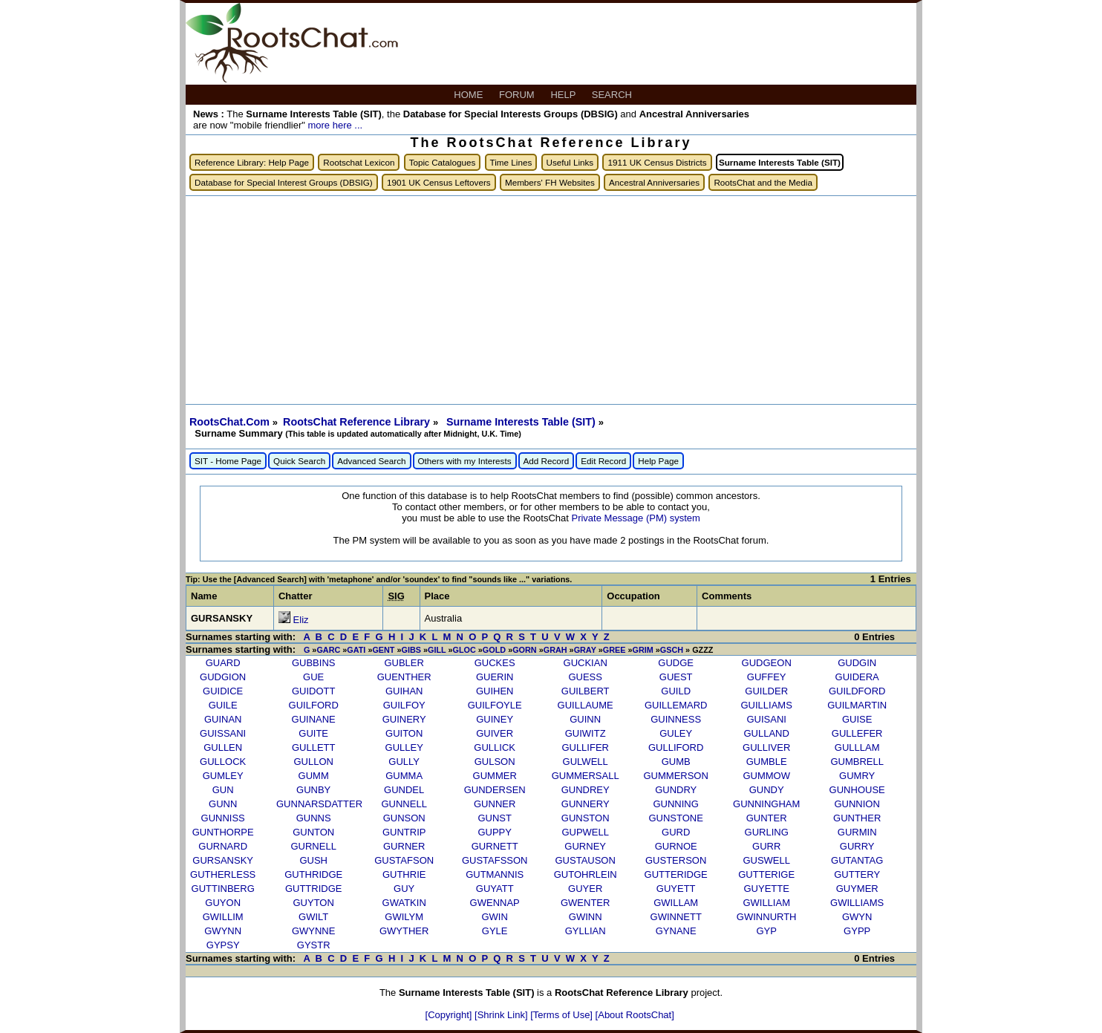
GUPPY (494, 832)
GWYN (857, 916)
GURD (676, 832)
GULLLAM (857, 747)
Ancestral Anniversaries (654, 182)
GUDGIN (857, 662)
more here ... (334, 125)
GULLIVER (766, 747)
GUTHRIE (404, 874)
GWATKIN (404, 902)
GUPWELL (585, 832)
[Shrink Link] (502, 1014)
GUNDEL (404, 789)
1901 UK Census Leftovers (439, 182)
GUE (313, 676)
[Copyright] (450, 1014)
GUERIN (495, 676)
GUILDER (766, 691)
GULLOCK (223, 761)
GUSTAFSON (404, 860)
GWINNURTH (767, 916)
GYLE (495, 930)
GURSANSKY (222, 860)
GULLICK (494, 747)
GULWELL (585, 761)
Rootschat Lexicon (358, 162)
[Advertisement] (551, 300)
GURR (766, 846)
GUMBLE (766, 761)
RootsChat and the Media (763, 182)
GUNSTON (585, 818)
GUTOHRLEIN (585, 874)
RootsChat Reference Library (358, 422)
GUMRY (857, 775)
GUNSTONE (675, 818)
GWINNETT (676, 916)
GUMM (314, 775)
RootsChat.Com (229, 422)
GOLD (494, 649)
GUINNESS (676, 719)
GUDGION (223, 676)
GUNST (494, 818)
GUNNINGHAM (766, 803)
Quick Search (299, 461)
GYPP (857, 930)
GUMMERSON (675, 775)
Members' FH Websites (550, 182)
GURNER (404, 846)
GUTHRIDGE (313, 874)
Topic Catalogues (442, 162)
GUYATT (495, 888)
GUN (223, 789)
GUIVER (494, 733)
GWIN (494, 916)
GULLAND (766, 733)
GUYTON (313, 902)
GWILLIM (223, 916)
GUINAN (223, 719)
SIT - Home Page (228, 461)
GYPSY (223, 945)
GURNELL (313, 846)
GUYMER (857, 888)
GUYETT (676, 888)
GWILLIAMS (857, 902)
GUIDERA (857, 676)
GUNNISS (223, 818)
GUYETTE (766, 888)
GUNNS (313, 818)
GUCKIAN (585, 662)
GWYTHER (403, 930)
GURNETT (495, 846)
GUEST (676, 676)
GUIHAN (404, 691)
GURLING (767, 832)
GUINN (585, 719)
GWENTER (585, 902)
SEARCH (613, 94)
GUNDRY (676, 789)
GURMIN (857, 832)
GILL (437, 649)
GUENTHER (404, 676)
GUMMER (495, 775)
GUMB (676, 761)
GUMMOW (766, 775)
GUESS (585, 676)
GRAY (585, 649)
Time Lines (511, 162)
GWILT (313, 916)
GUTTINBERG (223, 888)
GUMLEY (223, 775)
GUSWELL (766, 860)
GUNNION (856, 803)
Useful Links (570, 162)
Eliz (301, 619)
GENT (383, 649)
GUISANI (766, 719)
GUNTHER (857, 818)
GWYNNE (314, 930)
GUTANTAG (857, 860)
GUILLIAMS (766, 705)
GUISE (857, 719)
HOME (470, 94)
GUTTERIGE (766, 874)
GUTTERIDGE (676, 874)
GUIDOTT (314, 691)
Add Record (547, 461)
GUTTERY (857, 874)
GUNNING (675, 803)
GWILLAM (675, 902)
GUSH (313, 860)
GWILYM (404, 916)
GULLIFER (585, 747)
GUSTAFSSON (495, 860)
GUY (404, 888)
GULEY (675, 733)
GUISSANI (223, 733)
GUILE (223, 705)
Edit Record (603, 461)
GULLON (313, 761)
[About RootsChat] (635, 1014)
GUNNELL (403, 803)
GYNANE (676, 930)
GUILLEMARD (676, 705)
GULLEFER (857, 733)
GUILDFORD (857, 691)
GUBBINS (314, 662)
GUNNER (494, 803)
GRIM (642, 649)
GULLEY (404, 747)
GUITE (313, 733)
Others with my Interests (465, 461)
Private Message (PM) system (635, 518)
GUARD (223, 662)
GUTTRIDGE (313, 888)
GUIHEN (495, 691)
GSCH (671, 649)
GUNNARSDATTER (319, 803)
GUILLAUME (585, 705)
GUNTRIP (404, 832)
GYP (766, 930)
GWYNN (222, 930)
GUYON (223, 902)
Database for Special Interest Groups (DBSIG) (284, 182)
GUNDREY (585, 789)
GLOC (464, 649)
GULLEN (222, 747)
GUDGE (676, 662)
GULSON (495, 761)
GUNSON (404, 818)
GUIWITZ (585, 733)
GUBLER (403, 662)
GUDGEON (767, 662)
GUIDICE (223, 691)
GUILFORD (314, 705)
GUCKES (495, 662)
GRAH (555, 649)
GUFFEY (766, 676)
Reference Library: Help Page (252, 162)
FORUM (518, 94)
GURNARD (222, 846)
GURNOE (676, 846)
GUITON (404, 733)
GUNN (223, 803)
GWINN (585, 916)
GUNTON (313, 832)
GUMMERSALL (585, 775)
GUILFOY (404, 705)
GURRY (857, 846)
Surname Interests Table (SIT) (522, 422)
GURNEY (585, 846)
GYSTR (313, 945)
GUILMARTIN (857, 705)
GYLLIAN (585, 930)
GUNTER (766, 818)
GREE (614, 649)
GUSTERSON (675, 860)
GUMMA (404, 775)
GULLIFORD (675, 747)
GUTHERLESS (222, 874)
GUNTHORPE (223, 832)
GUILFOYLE (495, 705)
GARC (328, 649)
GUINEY (494, 719)
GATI (356, 649)
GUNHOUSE (857, 789)
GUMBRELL (857, 761)
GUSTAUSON (585, 860)
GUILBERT (585, 691)
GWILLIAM (766, 902)
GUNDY (766, 789)
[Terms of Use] (562, 1014)
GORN (524, 649)
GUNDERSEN (495, 789)
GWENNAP (495, 902)
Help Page (658, 461)
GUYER (585, 888)
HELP (564, 94)
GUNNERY (585, 803)
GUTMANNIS (495, 874)
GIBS (411, 649)
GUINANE (314, 719)
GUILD (676, 691)
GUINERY (404, 719)
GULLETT (314, 747)
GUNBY (313, 789)
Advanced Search (371, 461)
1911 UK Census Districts (656, 162)
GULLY (404, 761)
